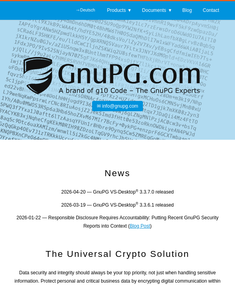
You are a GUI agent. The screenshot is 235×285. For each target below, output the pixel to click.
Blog (187, 11)
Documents (154, 11)
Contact (211, 11)
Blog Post (140, 226)
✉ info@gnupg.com (117, 106)
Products (116, 11)
